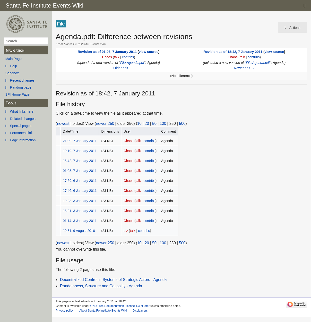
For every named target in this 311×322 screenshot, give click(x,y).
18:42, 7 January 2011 (80, 161)
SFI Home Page (17, 94)
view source (148, 52)
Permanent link (21, 133)
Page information (23, 140)
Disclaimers (139, 310)
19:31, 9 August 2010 (79, 231)
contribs (128, 57)
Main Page (13, 59)
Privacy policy (64, 310)
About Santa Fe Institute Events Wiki (103, 310)
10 (139, 123)
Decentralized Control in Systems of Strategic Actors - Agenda (113, 280)
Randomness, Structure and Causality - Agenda (101, 286)
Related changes (22, 119)
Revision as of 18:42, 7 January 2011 (232, 52)
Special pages (20, 126)
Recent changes (22, 80)
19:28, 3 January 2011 (80, 201)
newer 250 (105, 123)
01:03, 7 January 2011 (80, 171)
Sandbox (12, 73)
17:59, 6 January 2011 (80, 181)
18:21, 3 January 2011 (80, 211)
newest (63, 123)
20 (147, 123)
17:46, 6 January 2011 (80, 191)
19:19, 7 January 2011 (80, 151)
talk (116, 57)
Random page (20, 87)
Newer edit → (244, 68)
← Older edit (118, 68)
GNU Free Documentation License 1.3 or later (119, 306)
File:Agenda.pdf (132, 63)
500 (182, 123)
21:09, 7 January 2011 (80, 141)
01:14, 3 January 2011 (80, 221)
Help (13, 66)
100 (163, 123)
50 (154, 123)
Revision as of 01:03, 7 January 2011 (107, 52)
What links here (21, 111)
